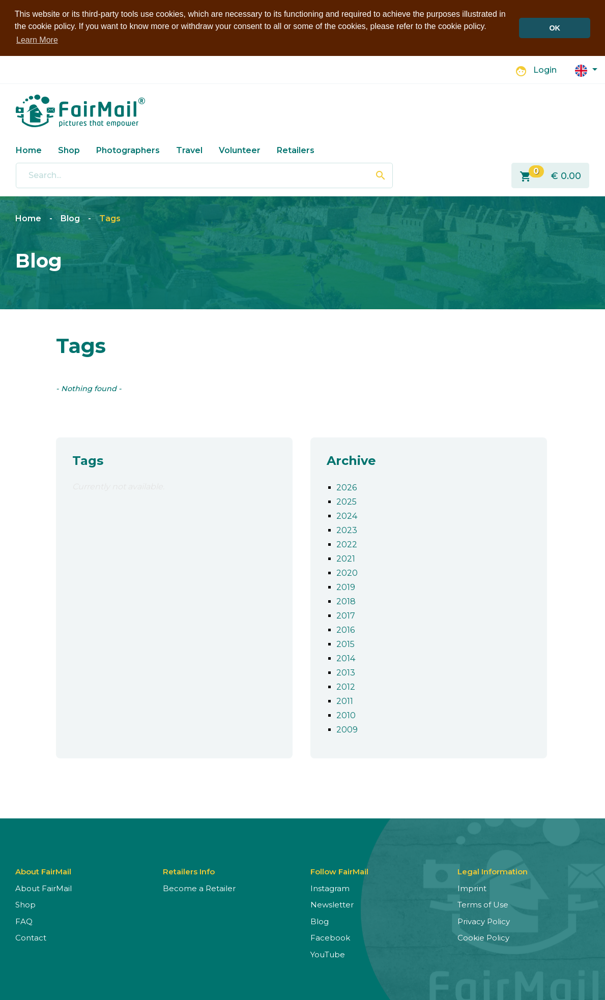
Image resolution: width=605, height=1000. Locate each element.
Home (29, 149)
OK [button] (554, 28)
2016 (345, 629)
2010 (346, 714)
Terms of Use (482, 904)
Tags (110, 218)
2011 (344, 700)
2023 (346, 529)
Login (545, 69)
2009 (347, 728)
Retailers (295, 149)
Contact (30, 937)
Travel (189, 149)
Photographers (128, 149)
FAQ (24, 920)
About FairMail (43, 887)
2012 (345, 686)
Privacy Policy (483, 920)
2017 (345, 615)
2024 (346, 515)
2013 (345, 672)
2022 (346, 543)
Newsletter (332, 904)
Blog (70, 218)
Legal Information (492, 870)
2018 (346, 600)
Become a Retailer (199, 887)
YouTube (327, 953)
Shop (69, 149)
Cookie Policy (483, 937)
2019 (345, 586)
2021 (345, 558)
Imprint (471, 887)
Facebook (330, 937)
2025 (346, 501)
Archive (351, 459)
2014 (345, 657)
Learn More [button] (37, 40)
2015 (345, 643)
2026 (346, 486)
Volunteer (240, 149)
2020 (347, 572)
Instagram (330, 887)
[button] (586, 69)
